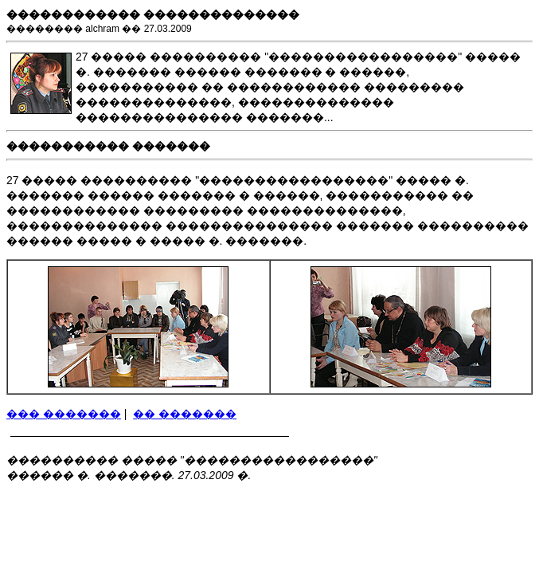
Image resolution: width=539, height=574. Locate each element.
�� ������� (184, 413)
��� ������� (63, 413)
